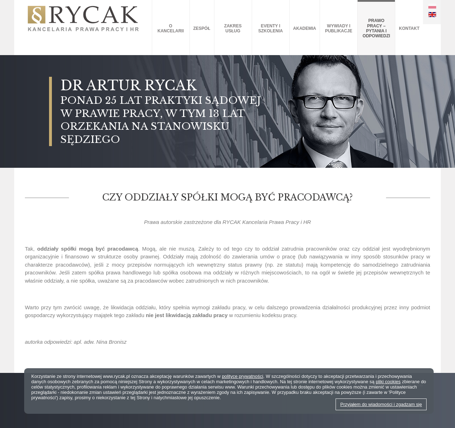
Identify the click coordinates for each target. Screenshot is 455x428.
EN (432, 14)
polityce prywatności (242, 376)
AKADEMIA (304, 28)
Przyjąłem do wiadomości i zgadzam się (381, 404)
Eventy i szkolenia (270, 28)
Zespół (201, 28)
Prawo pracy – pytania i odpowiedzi (376, 28)
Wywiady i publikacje (338, 28)
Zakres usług (232, 28)
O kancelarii (170, 28)
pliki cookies (388, 381)
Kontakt (409, 28)
